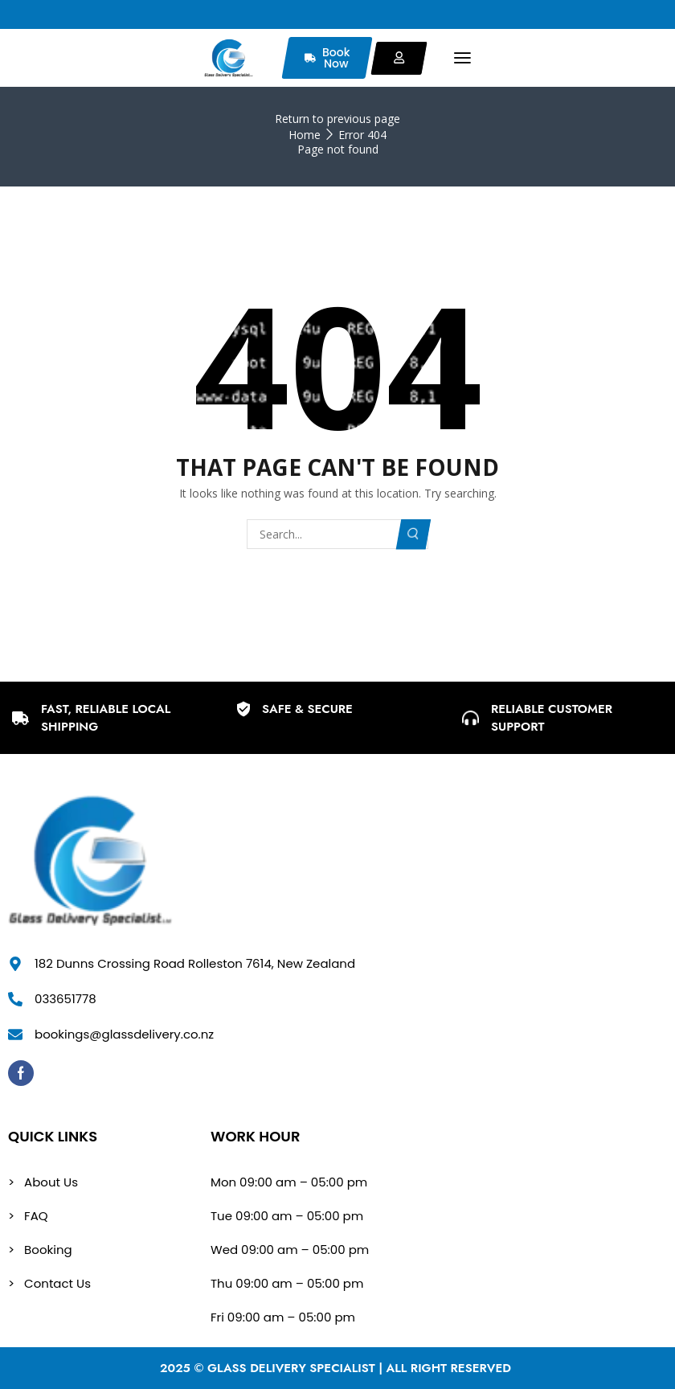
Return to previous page (337, 118)
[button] (462, 58)
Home (304, 134)
